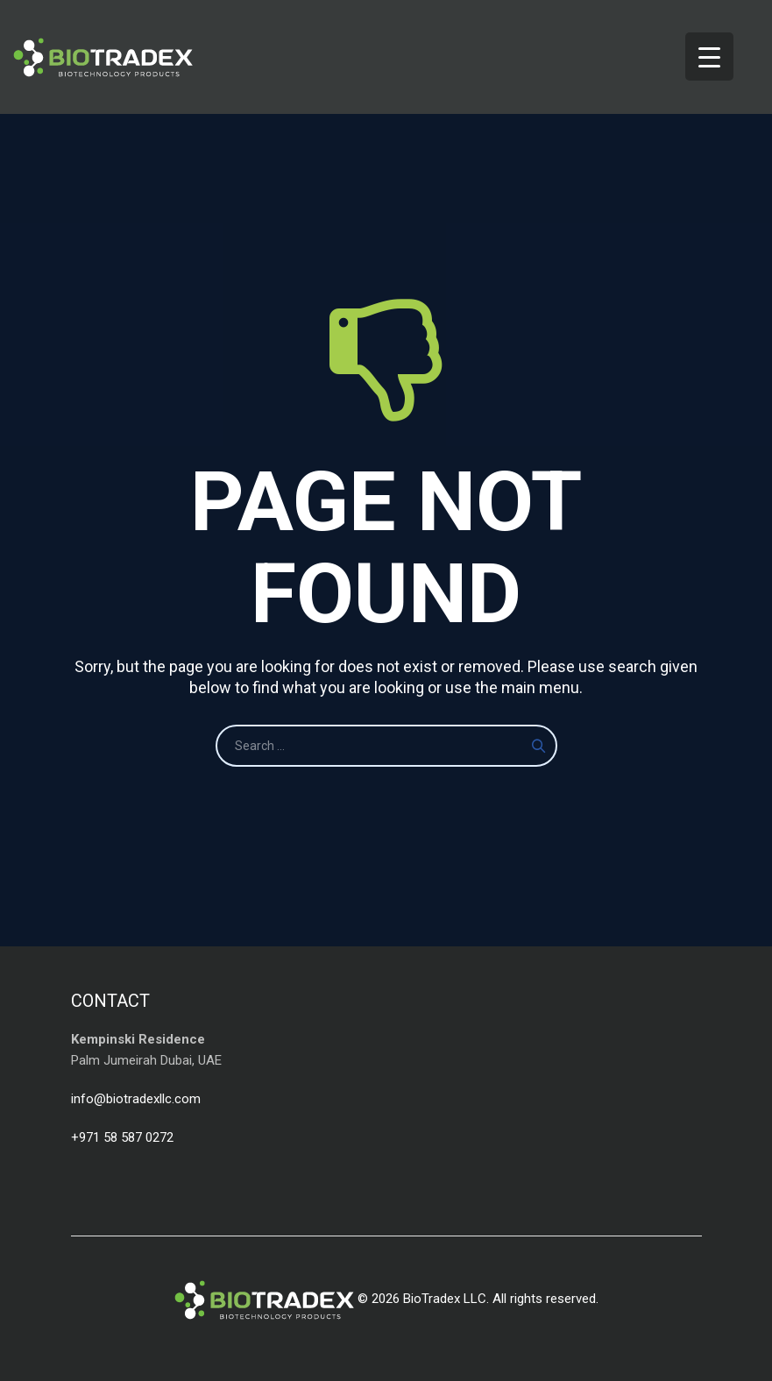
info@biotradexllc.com (136, 1099)
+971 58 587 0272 (122, 1137)
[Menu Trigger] (709, 56)
